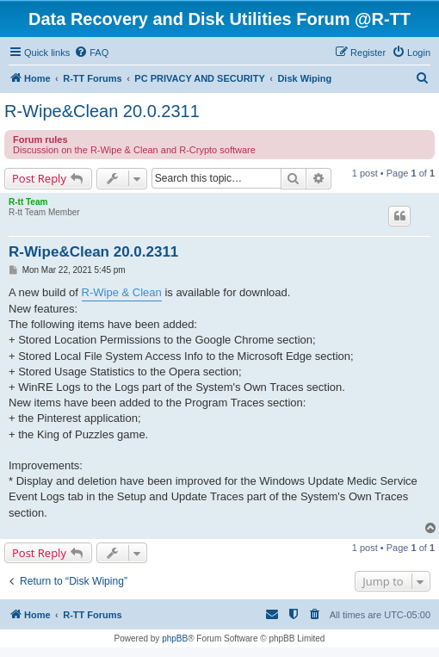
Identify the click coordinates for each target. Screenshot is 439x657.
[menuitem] (91, 52)
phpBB (175, 638)
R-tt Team (28, 202)
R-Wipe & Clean (122, 292)
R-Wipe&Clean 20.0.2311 (102, 111)
